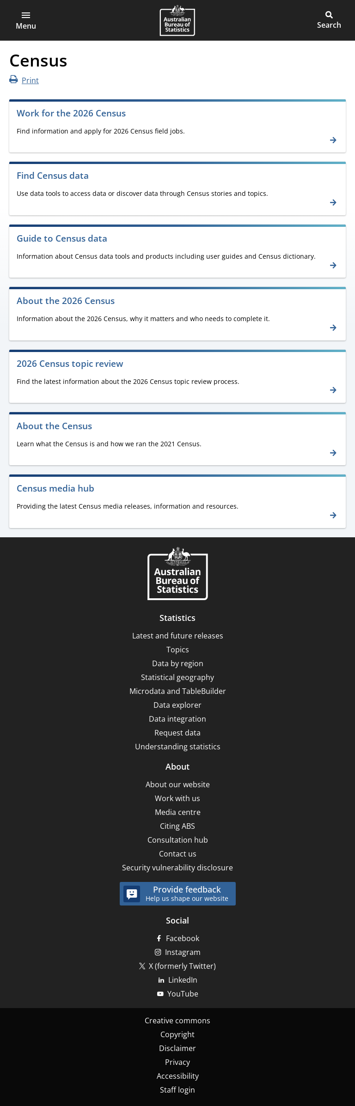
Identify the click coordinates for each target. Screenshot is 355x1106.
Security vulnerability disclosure (177, 868)
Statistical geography (177, 677)
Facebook (182, 938)
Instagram (183, 952)
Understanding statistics (177, 746)
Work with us (177, 798)
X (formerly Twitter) (182, 966)
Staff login (177, 1090)
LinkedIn (182, 980)
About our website (178, 784)
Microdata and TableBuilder (177, 691)
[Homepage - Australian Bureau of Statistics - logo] (177, 20)
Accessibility (178, 1076)
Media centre (178, 812)
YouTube (182, 994)
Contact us (177, 854)
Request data (177, 733)
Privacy (177, 1062)
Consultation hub (177, 840)
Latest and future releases (177, 636)
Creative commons (177, 1020)
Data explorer (177, 705)
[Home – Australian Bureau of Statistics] (177, 574)
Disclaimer (177, 1048)
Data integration (177, 719)
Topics (177, 649)
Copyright (177, 1034)
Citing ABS (177, 826)
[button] (26, 20)
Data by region (177, 663)
